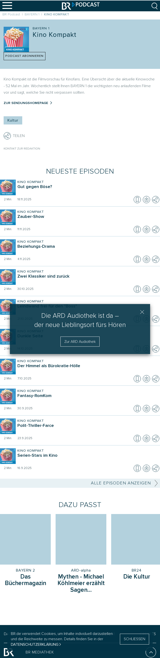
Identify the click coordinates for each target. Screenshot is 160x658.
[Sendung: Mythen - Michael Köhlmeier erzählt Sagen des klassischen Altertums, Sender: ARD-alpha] (81, 539)
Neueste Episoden (80, 171)
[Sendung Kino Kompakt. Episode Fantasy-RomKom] (87, 399)
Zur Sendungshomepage (26, 103)
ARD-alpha (81, 570)
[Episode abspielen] (8, 187)
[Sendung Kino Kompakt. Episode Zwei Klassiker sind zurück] (87, 280)
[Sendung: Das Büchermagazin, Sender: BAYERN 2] (25, 539)
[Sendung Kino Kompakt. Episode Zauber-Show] (87, 220)
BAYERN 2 (25, 570)
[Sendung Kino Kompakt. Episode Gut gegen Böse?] (87, 190)
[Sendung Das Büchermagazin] (25, 580)
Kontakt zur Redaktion (22, 148)
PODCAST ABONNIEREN (24, 56)
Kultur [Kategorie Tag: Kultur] (12, 120)
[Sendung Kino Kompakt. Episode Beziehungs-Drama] (87, 250)
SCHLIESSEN (134, 639)
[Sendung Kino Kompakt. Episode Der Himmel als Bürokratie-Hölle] (87, 369)
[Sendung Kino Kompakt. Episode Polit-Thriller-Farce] (87, 429)
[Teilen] (7, 135)
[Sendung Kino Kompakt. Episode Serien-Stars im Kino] (87, 459)
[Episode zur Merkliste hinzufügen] (137, 199)
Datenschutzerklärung (34, 644)
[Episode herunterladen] (146, 199)
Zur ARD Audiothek (80, 341)
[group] (80, 547)
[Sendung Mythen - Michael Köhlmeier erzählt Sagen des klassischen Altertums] (81, 583)
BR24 (137, 570)
